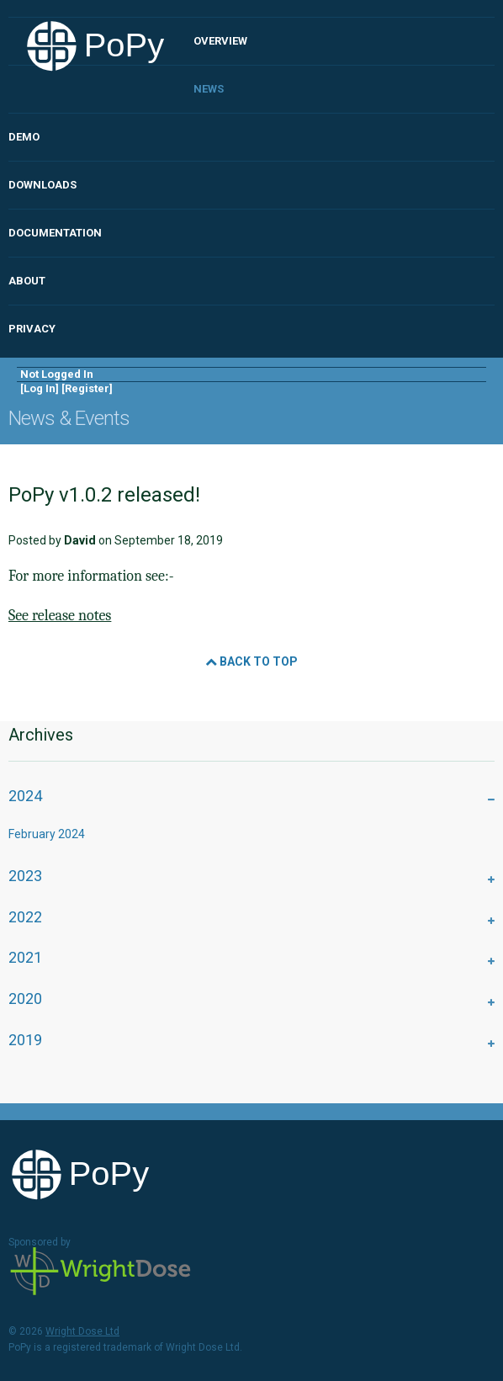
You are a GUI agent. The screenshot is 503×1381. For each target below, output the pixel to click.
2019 (25, 1040)
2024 (25, 796)
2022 (25, 917)
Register (87, 388)
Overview (220, 41)
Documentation (55, 232)
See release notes (59, 615)
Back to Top (251, 661)
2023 (25, 875)
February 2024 (46, 834)
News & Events (69, 418)
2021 (25, 957)
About (26, 280)
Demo (24, 136)
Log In (40, 388)
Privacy (32, 328)
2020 (25, 998)
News (208, 88)
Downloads (42, 184)
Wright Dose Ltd (100, 1272)
